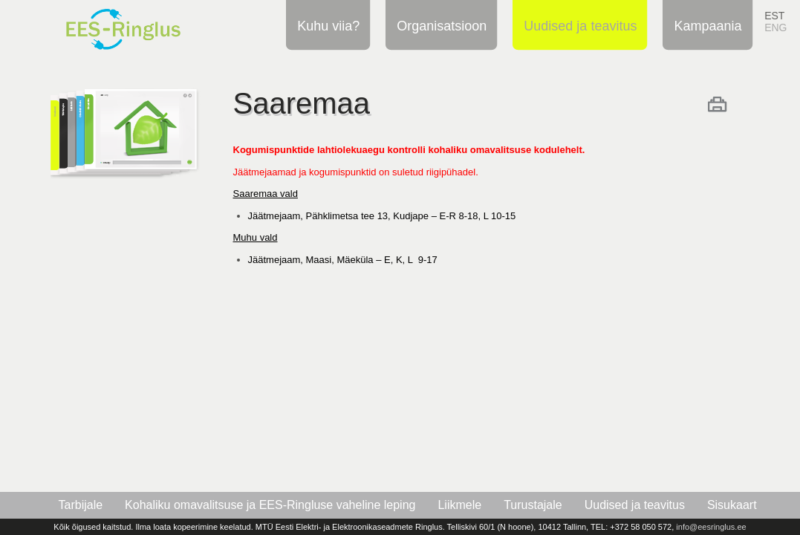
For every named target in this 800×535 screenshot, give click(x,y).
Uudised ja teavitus (578, 25)
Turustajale (533, 505)
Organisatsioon (439, 25)
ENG (775, 27)
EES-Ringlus (141, 25)
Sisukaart (732, 505)
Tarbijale (81, 505)
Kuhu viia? (326, 25)
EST (774, 16)
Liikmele (459, 505)
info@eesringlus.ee (711, 526)
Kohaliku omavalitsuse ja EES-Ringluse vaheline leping (270, 505)
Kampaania (705, 25)
